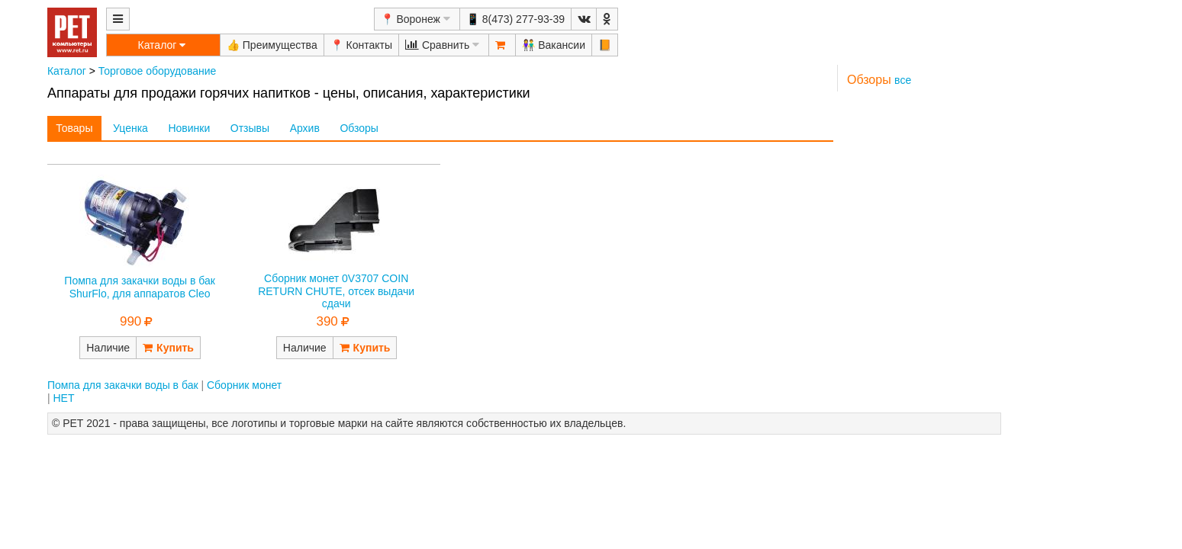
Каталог (66, 71)
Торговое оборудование (157, 71)
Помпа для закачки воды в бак (122, 385)
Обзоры (359, 128)
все (902, 80)
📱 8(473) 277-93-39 (515, 19)
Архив (305, 128)
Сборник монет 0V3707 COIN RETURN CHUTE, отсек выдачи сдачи (336, 291)
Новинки (189, 128)
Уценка (130, 128)
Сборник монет (244, 385)
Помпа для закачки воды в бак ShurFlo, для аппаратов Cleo (139, 287)
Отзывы (249, 128)
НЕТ (63, 398)
